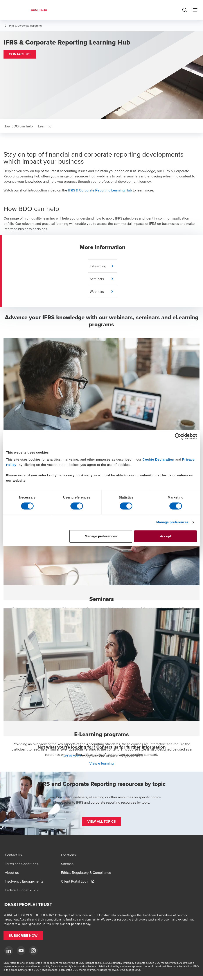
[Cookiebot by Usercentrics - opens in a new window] (178, 436)
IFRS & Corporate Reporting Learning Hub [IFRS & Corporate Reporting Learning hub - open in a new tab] (100, 190)
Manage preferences (172, 522)
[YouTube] (21, 950)
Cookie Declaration (158, 459)
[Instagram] (33, 950)
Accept (165, 536)
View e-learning (101, 763)
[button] (20, 54)
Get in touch (72, 755)
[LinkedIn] (9, 950)
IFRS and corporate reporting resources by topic (112, 802)
